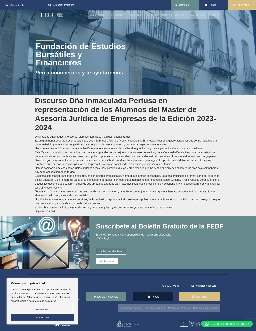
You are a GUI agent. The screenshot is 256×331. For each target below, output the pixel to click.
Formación (118, 14)
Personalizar (41, 310)
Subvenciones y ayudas (206, 308)
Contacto (214, 14)
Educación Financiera (173, 14)
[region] (42, 301)
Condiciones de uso (130, 308)
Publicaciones (198, 14)
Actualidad (136, 14)
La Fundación (99, 14)
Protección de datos (179, 308)
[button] (98, 14)
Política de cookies (154, 308)
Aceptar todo (42, 317)
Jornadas (152, 14)
